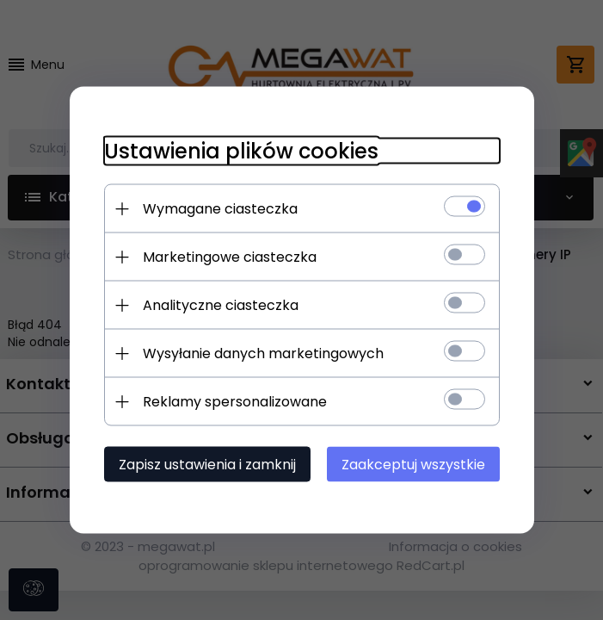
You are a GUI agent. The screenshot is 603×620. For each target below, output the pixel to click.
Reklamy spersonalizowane (235, 402)
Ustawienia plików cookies (241, 151)
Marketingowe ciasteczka (230, 257)
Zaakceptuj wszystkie (413, 464)
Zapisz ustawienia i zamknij (207, 464)
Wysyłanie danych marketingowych (263, 353)
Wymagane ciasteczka (220, 209)
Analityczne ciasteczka (220, 305)
